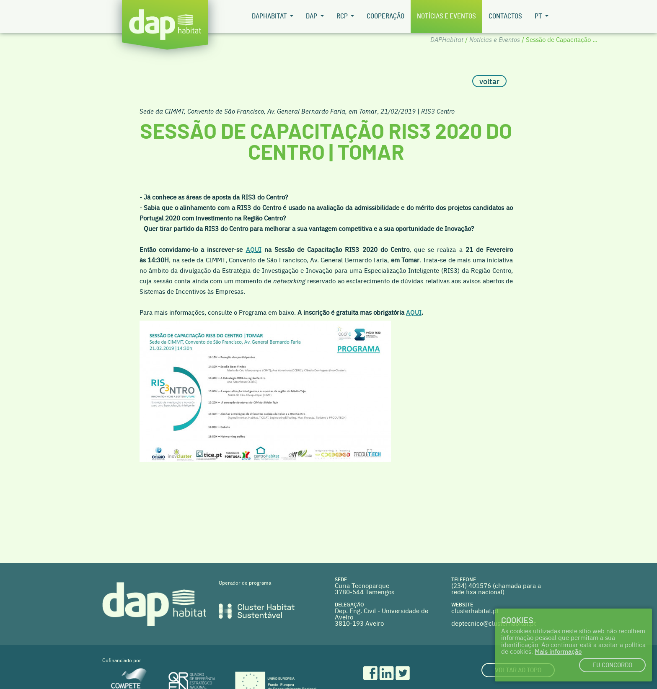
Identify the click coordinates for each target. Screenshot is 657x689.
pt (539, 16)
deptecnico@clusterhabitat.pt (493, 623)
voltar (489, 81)
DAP (312, 16)
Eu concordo (612, 665)
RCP (342, 16)
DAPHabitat (270, 16)
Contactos (505, 16)
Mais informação (558, 651)
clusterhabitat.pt (475, 610)
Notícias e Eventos (446, 16)
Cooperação (385, 16)
